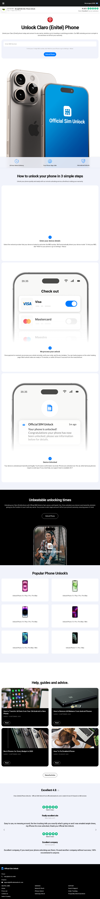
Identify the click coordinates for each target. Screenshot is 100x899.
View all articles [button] (50, 791)
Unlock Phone (50, 516)
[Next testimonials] (96, 846)
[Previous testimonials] (4, 846)
